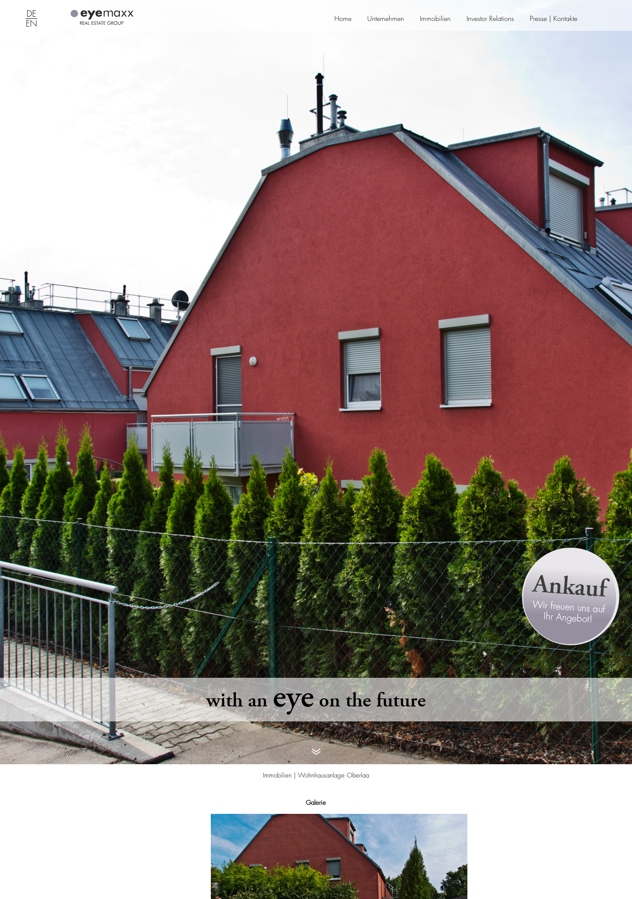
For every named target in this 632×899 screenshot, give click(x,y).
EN (31, 24)
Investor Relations (490, 18)
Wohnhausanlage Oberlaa (333, 775)
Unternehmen (385, 18)
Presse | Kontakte (553, 18)
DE (31, 14)
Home (342, 18)
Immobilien (435, 18)
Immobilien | (280, 775)
